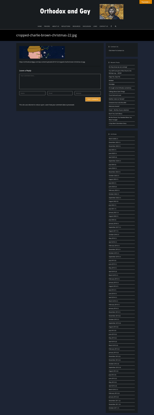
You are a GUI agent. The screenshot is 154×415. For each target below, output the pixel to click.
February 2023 (113, 190)
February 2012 (113, 393)
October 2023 (113, 175)
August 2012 (112, 371)
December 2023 (114, 172)
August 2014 (112, 286)
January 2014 (113, 308)
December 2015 (114, 249)
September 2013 (114, 323)
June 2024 (112, 168)
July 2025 (111, 150)
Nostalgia (112, 84)
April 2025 (112, 157)
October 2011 (113, 408)
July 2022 (111, 205)
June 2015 (112, 264)
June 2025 (112, 153)
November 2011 (114, 404)
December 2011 (114, 401)
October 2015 (113, 253)
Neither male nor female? (116, 99)
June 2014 (112, 293)
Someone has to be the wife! (117, 102)
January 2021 (113, 212)
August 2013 (112, 327)
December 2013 (114, 312)
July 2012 (111, 375)
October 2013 (113, 319)
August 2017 (112, 231)
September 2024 (114, 161)
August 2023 (112, 179)
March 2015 (112, 275)
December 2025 (114, 142)
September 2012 (114, 367)
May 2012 (112, 382)
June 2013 (112, 334)
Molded (111, 80)
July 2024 (111, 164)
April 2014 (112, 297)
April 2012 (112, 386)
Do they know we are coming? (118, 67)
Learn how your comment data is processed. (59, 105)
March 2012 (112, 389)
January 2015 (113, 282)
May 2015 (112, 268)
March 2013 (112, 345)
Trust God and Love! (115, 95)
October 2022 (113, 194)
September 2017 (114, 227)
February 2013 (113, 349)
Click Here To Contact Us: (116, 50)
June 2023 (112, 187)
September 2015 (114, 257)
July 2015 (111, 260)
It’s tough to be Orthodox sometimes (120, 88)
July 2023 (111, 183)
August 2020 (112, 216)
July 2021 (111, 209)
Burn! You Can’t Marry (115, 114)
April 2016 (112, 242)
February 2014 (113, 305)
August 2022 (112, 201)
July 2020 (111, 220)
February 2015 (113, 279)
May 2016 (112, 238)
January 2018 (113, 223)
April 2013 (112, 341)
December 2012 (114, 356)
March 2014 (112, 301)
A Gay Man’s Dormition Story (117, 123)
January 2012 (113, 397)
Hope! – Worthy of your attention (119, 110)
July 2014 (111, 290)
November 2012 (114, 360)
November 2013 (114, 316)
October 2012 (113, 364)
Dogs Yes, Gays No (114, 77)
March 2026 (112, 139)
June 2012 (112, 378)
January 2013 (113, 352)
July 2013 (111, 330)
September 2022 (114, 198)
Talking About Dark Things (117, 91)
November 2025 (114, 146)
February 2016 (113, 246)
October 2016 (113, 234)
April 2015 (112, 271)
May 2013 (112, 338)
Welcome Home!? (114, 106)
